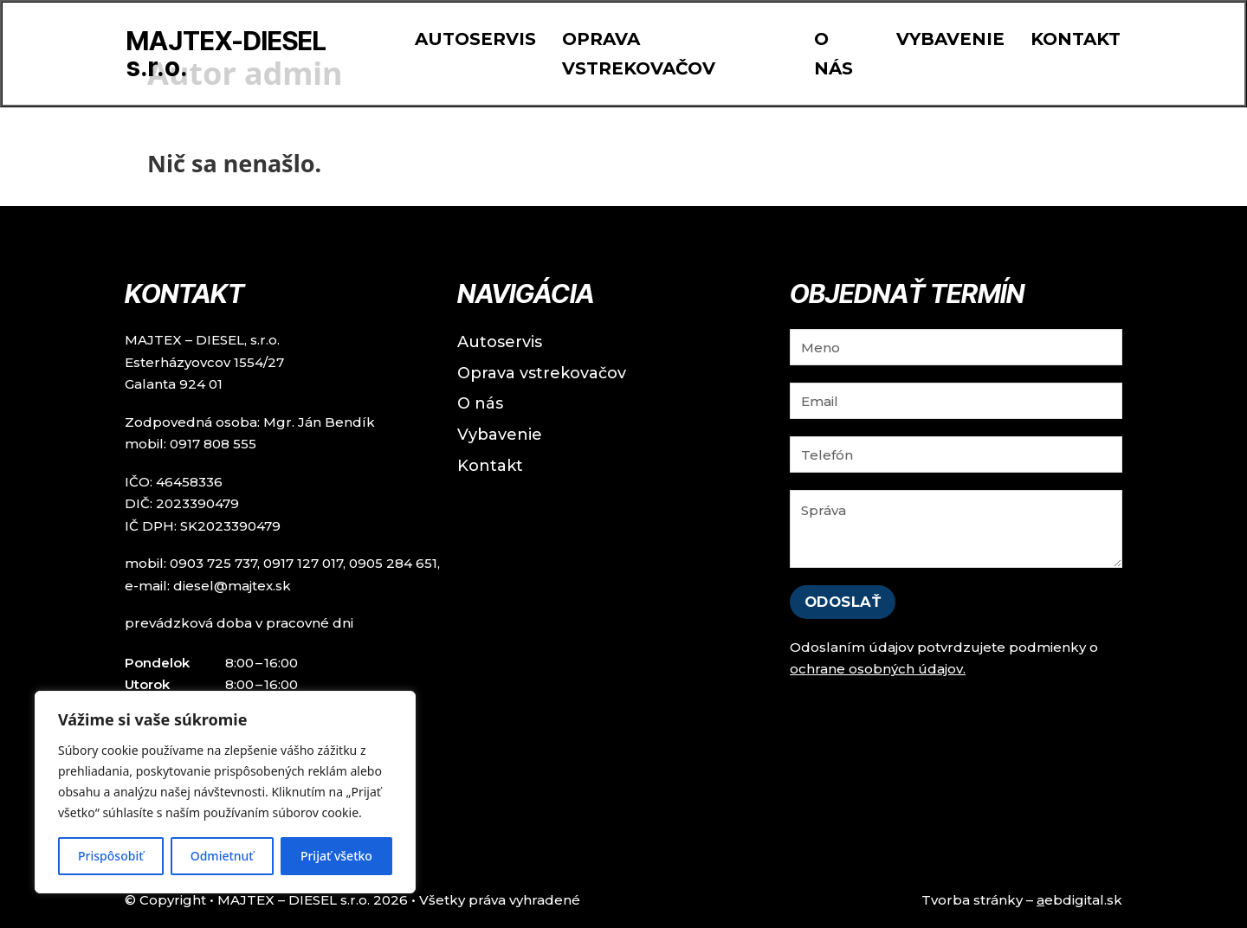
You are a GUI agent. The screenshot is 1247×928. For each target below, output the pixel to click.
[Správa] (956, 529)
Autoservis (475, 39)
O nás (833, 54)
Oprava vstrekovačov (638, 54)
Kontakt (1076, 39)
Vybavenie (950, 39)
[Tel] (956, 454)
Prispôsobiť (110, 855)
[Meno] (956, 347)
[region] (225, 792)
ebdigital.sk (1079, 900)
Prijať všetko (336, 855)
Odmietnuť (222, 855)
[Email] (956, 401)
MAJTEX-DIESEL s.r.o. (226, 54)
